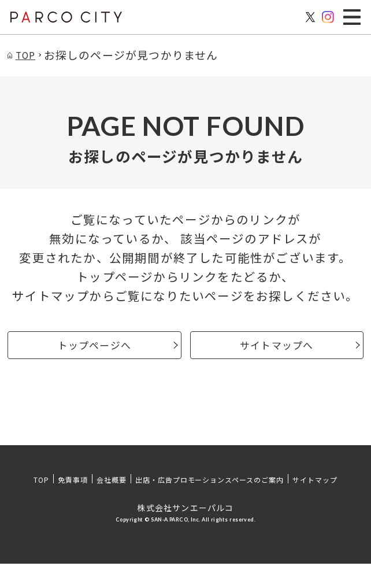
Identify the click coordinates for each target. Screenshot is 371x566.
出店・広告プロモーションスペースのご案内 (209, 482)
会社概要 (112, 482)
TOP (41, 482)
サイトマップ (314, 482)
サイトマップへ (276, 346)
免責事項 (73, 482)
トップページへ (94, 346)
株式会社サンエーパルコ (185, 510)
